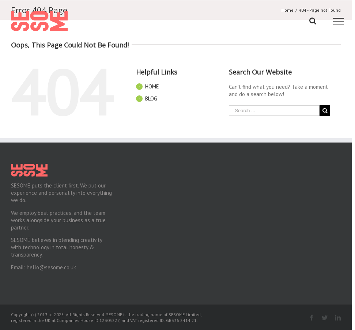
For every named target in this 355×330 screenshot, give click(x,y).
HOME (152, 86)
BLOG (151, 98)
